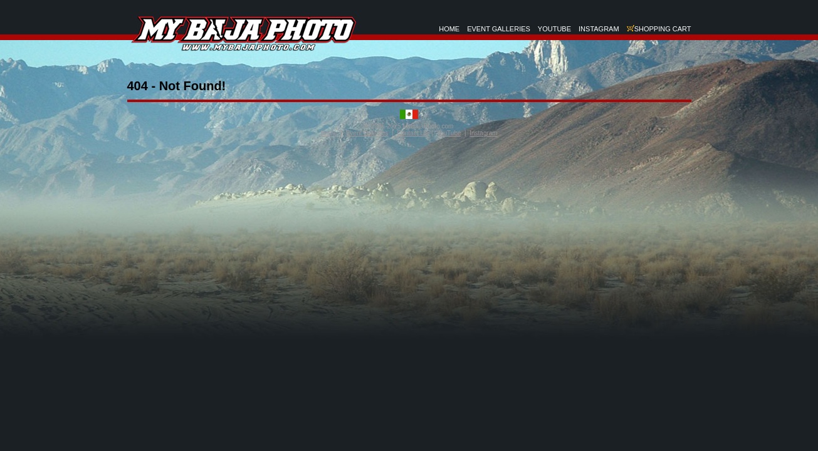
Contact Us (412, 133)
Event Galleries (367, 133)
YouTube (448, 133)
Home (328, 133)
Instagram (483, 133)
